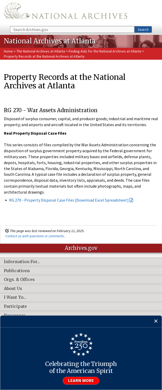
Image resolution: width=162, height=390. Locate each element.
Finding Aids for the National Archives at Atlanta (105, 51)
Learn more (81, 380)
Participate (15, 306)
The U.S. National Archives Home (65, 13)
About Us (13, 288)
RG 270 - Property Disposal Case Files (41, 200)
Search (143, 29)
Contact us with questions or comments (34, 236)
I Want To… (15, 297)
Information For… (22, 261)
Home (8, 51)
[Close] (156, 321)
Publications (17, 271)
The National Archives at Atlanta (41, 51)
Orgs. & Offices (19, 279)
